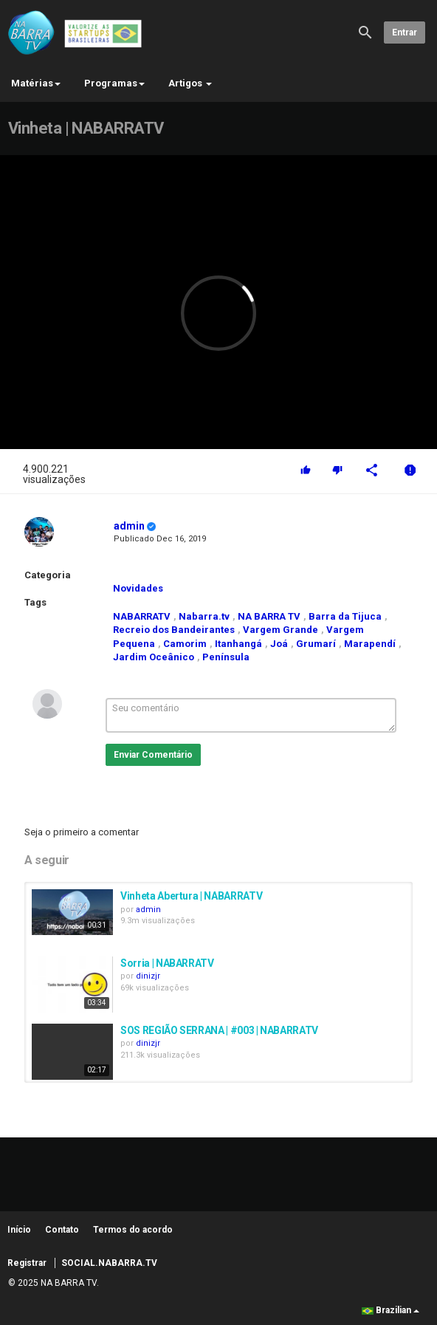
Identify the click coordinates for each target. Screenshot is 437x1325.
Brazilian (390, 1310)
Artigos (190, 83)
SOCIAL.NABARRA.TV (109, 1263)
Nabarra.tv (204, 616)
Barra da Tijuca (345, 616)
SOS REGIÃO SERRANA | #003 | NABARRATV (219, 1030)
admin (129, 526)
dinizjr (148, 976)
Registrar (27, 1263)
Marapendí (370, 643)
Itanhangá (238, 643)
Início (19, 1230)
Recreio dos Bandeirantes (174, 629)
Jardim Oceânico (153, 656)
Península (226, 656)
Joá (279, 643)
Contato (62, 1230)
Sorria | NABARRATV (167, 963)
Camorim (185, 643)
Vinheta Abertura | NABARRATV (191, 896)
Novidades (138, 588)
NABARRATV (142, 616)
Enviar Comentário (153, 755)
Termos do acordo (133, 1230)
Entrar (404, 32)
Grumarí (316, 643)
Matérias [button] (36, 83)
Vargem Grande (280, 629)
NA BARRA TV (269, 616)
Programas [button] (114, 83)
